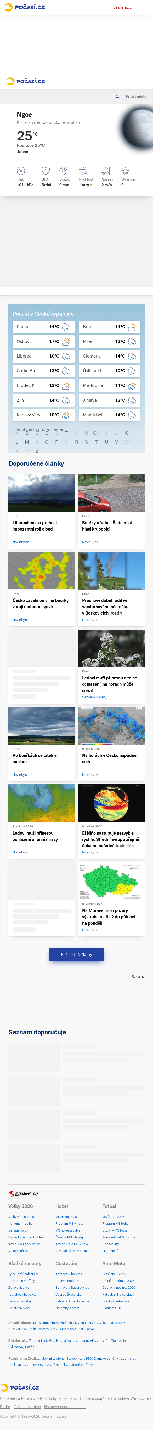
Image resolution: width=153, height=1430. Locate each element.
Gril (51, 1341)
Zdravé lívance (19, 1288)
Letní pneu (128, 1358)
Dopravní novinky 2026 (118, 1288)
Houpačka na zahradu (72, 1341)
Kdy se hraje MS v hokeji (72, 1244)
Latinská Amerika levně (72, 1301)
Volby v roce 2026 (21, 1217)
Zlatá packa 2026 (112, 1323)
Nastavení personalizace (65, 1407)
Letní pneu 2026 (114, 1274)
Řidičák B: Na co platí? (118, 1294)
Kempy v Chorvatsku (70, 1274)
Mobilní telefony (52, 1358)
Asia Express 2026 (43, 1329)
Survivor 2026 (18, 1329)
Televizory (36, 1365)
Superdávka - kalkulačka (76, 1329)
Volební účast (18, 1251)
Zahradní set (38, 1341)
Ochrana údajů (92, 1398)
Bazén (29, 1347)
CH (96, 433)
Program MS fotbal (115, 1223)
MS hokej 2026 (66, 1217)
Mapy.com (40, 1323)
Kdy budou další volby (24, 1244)
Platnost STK (111, 1308)
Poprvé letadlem (67, 1281)
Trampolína (119, 1341)
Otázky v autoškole (115, 1301)
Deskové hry (17, 1365)
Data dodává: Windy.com (128, 1398)
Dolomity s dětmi (67, 1308)
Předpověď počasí (63, 1323)
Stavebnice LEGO (79, 1358)
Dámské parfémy (106, 1358)
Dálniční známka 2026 (118, 1281)
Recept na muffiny (21, 1281)
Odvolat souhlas (27, 1407)
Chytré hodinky (56, 1365)
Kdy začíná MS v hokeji (71, 1251)
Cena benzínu (88, 1323)
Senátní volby (18, 1230)
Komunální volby (20, 1223)
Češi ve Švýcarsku (68, 1294)
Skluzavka (15, 1347)
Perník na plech (19, 1308)
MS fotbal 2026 (113, 1217)
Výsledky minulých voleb (26, 1237)
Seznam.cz (122, 7)
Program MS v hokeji (70, 1223)
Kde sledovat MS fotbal (119, 1237)
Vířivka (95, 1341)
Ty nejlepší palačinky (23, 1274)
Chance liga (111, 1244)
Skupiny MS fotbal (115, 1230)
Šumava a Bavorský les (72, 1288)
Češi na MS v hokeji (69, 1237)
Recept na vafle (19, 1301)
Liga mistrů (110, 1251)
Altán (105, 1341)
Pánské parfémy (81, 1365)
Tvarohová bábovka (22, 1294)
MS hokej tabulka (67, 1230)
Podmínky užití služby (58, 1398)
